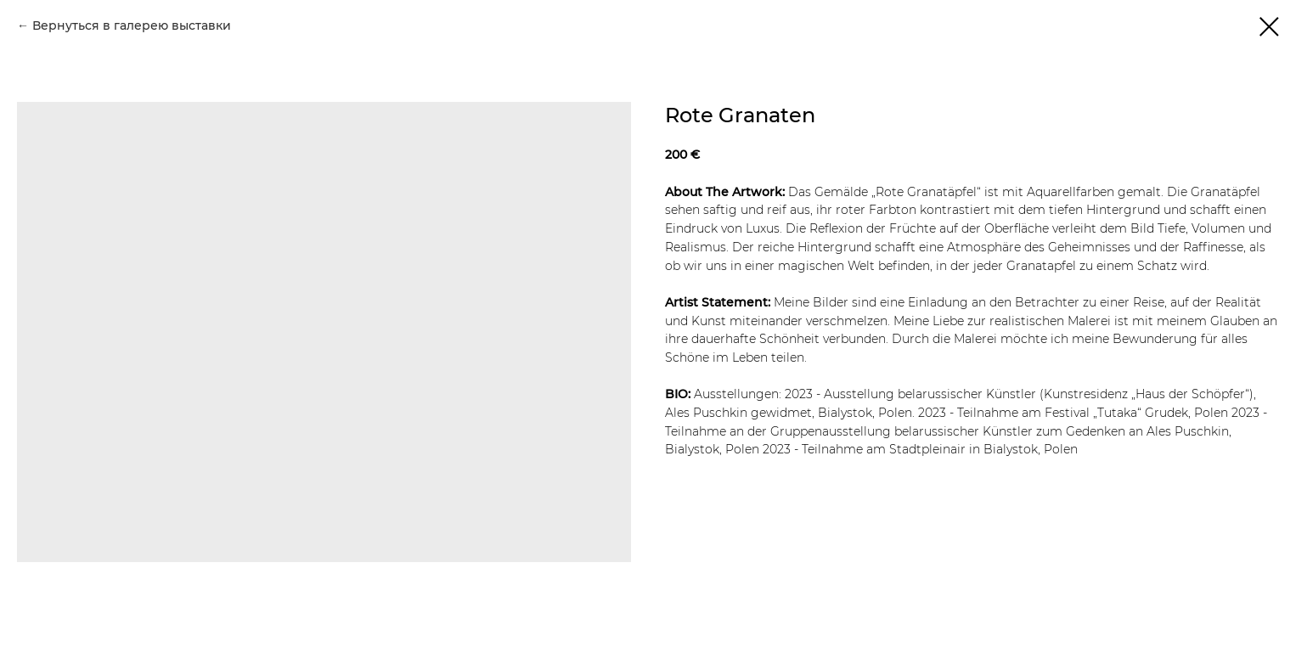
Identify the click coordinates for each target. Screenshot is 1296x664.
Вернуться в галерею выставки (131, 25)
